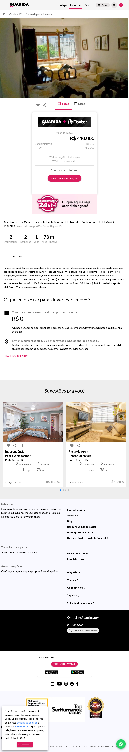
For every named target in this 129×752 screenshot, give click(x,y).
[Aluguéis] (79, 572)
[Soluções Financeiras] (94, 603)
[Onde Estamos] (121, 5)
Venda (12, 14)
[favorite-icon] (38, 105)
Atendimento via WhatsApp (83, 630)
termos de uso (22, 726)
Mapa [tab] (80, 104)
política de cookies (27, 722)
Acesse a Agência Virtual (64, 664)
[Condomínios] (85, 588)
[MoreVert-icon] (22, 445)
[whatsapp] (121, 744)
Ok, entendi (25, 744)
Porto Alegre (32, 14)
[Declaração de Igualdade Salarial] (107, 538)
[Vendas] (78, 580)
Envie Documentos (17, 356)
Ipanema (47, 14)
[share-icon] (44, 105)
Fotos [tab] (63, 104)
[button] (88, 5)
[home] (19, 5)
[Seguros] (79, 596)
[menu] (6, 5)
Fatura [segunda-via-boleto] (103, 5)
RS (20, 14)
